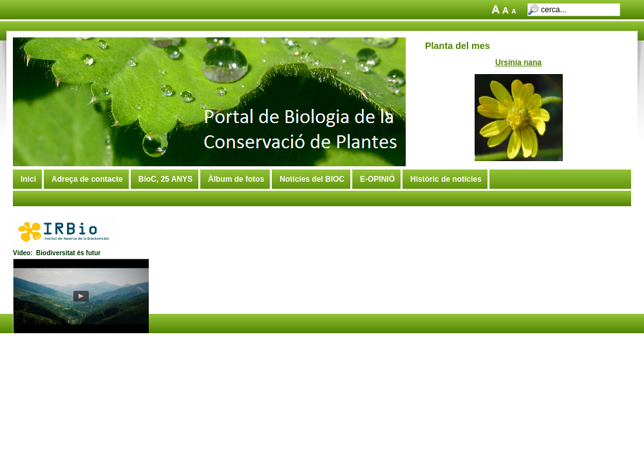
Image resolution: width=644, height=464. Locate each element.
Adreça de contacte (87, 179)
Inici (28, 179)
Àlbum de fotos (236, 179)
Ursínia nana (518, 62)
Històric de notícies (446, 179)
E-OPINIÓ (377, 179)
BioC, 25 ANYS (165, 179)
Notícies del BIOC (312, 179)
